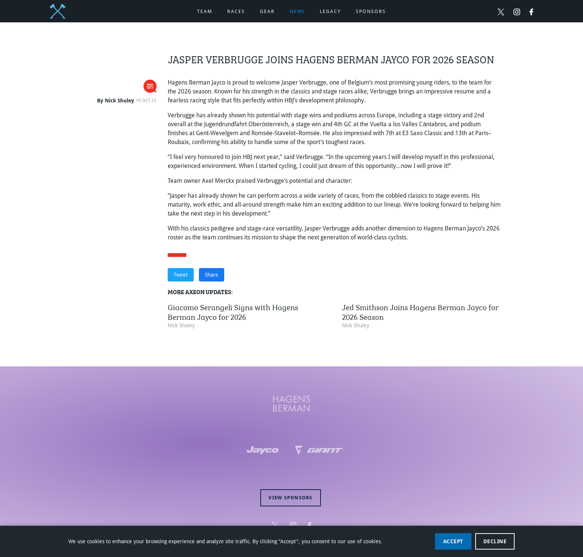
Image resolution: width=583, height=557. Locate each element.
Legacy (330, 11)
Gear (267, 11)
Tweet (181, 275)
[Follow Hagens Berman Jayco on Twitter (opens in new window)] (500, 11)
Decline (495, 541)
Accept (453, 541)
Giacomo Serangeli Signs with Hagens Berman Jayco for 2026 (233, 311)
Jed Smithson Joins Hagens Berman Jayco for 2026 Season (420, 311)
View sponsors (290, 497)
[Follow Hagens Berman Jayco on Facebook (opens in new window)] (531, 11)
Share (211, 275)
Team (204, 11)
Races (236, 11)
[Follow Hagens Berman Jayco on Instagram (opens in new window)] (516, 11)
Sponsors (371, 11)
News (297, 11)
